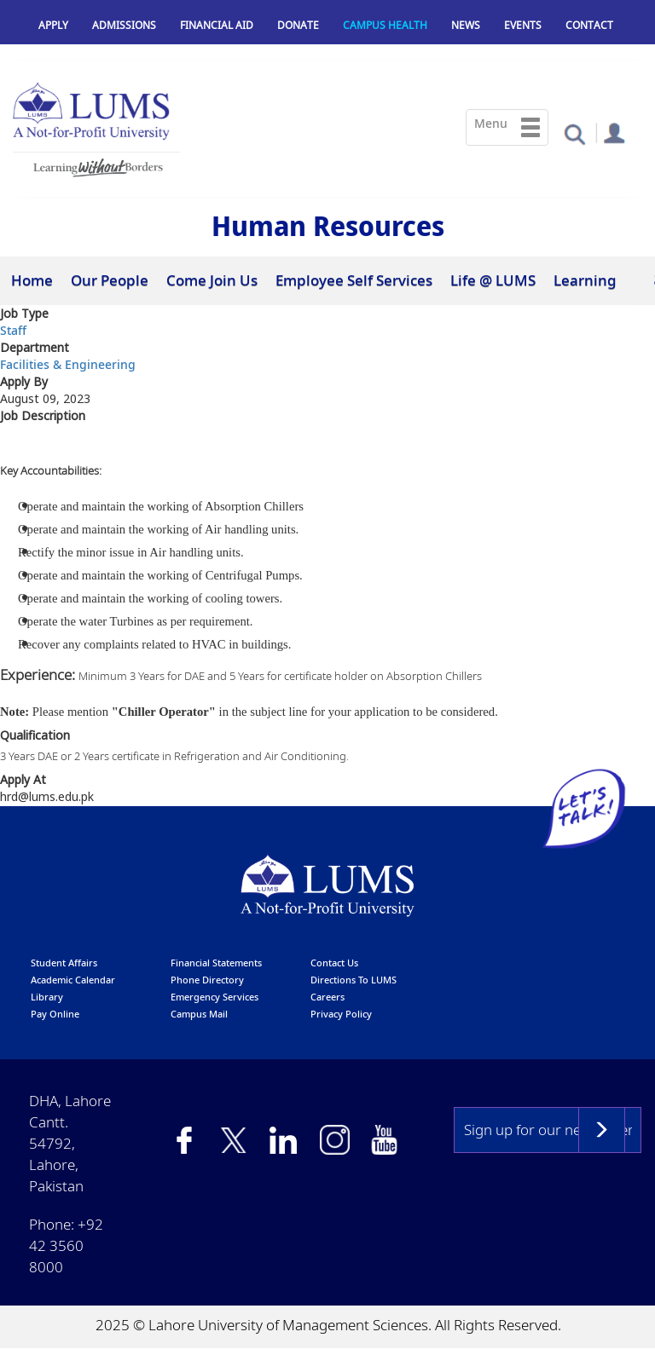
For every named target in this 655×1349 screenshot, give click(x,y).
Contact (589, 25)
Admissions (124, 25)
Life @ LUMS (493, 280)
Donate (298, 25)
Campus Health (385, 25)
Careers (327, 996)
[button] (574, 133)
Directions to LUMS (353, 979)
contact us (334, 962)
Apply (53, 25)
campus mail (199, 1013)
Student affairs (64, 962)
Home (32, 280)
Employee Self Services (353, 280)
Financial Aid (216, 25)
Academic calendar (73, 979)
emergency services (214, 996)
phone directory (207, 979)
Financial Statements (216, 962)
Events (523, 25)
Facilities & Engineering (68, 364)
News (465, 25)
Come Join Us (212, 280)
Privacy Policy (341, 1013)
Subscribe (601, 1130)
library (47, 996)
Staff (13, 330)
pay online (55, 1013)
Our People (109, 280)
